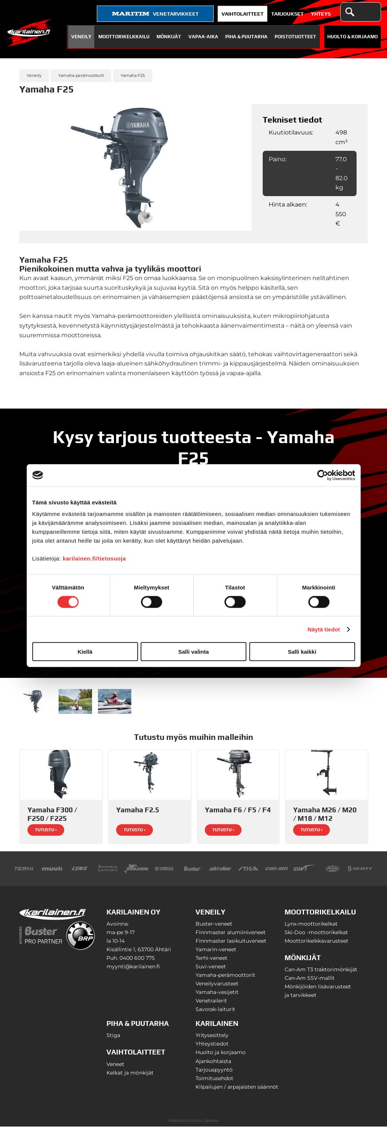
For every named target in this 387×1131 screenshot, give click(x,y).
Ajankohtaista (213, 1065)
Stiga (113, 1039)
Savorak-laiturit (215, 1013)
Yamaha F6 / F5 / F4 (238, 814)
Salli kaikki (302, 652)
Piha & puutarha (246, 36)
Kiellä (85, 652)
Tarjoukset (287, 14)
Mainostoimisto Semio (193, 1125)
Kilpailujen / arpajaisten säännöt (237, 1091)
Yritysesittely (212, 1039)
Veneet (115, 1068)
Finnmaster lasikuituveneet (231, 945)
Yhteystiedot (212, 1048)
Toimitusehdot (214, 1082)
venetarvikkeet (155, 14)
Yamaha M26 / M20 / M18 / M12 (325, 818)
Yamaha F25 (133, 75)
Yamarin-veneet (216, 953)
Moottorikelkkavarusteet (316, 945)
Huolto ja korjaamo (221, 1056)
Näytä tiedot (324, 629)
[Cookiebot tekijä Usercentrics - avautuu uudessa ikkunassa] (322, 475)
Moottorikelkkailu (124, 36)
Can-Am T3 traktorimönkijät (321, 974)
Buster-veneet (214, 928)
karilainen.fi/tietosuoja (94, 558)
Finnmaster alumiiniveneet (231, 936)
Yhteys (321, 14)
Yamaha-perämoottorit (81, 75)
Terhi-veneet (211, 962)
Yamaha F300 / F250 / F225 (52, 818)
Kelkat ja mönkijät (130, 1077)
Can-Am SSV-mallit (310, 982)
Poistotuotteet (295, 36)
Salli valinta (193, 652)
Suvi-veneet (211, 971)
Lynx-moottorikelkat (311, 928)
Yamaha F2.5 (137, 814)
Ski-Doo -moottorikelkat (316, 936)
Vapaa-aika (203, 36)
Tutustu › (46, 834)
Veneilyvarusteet (217, 988)
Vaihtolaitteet (242, 14)
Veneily (81, 36)
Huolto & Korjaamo (352, 36)
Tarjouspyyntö (214, 1074)
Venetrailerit (211, 1005)
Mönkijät (169, 36)
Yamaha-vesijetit (217, 996)
